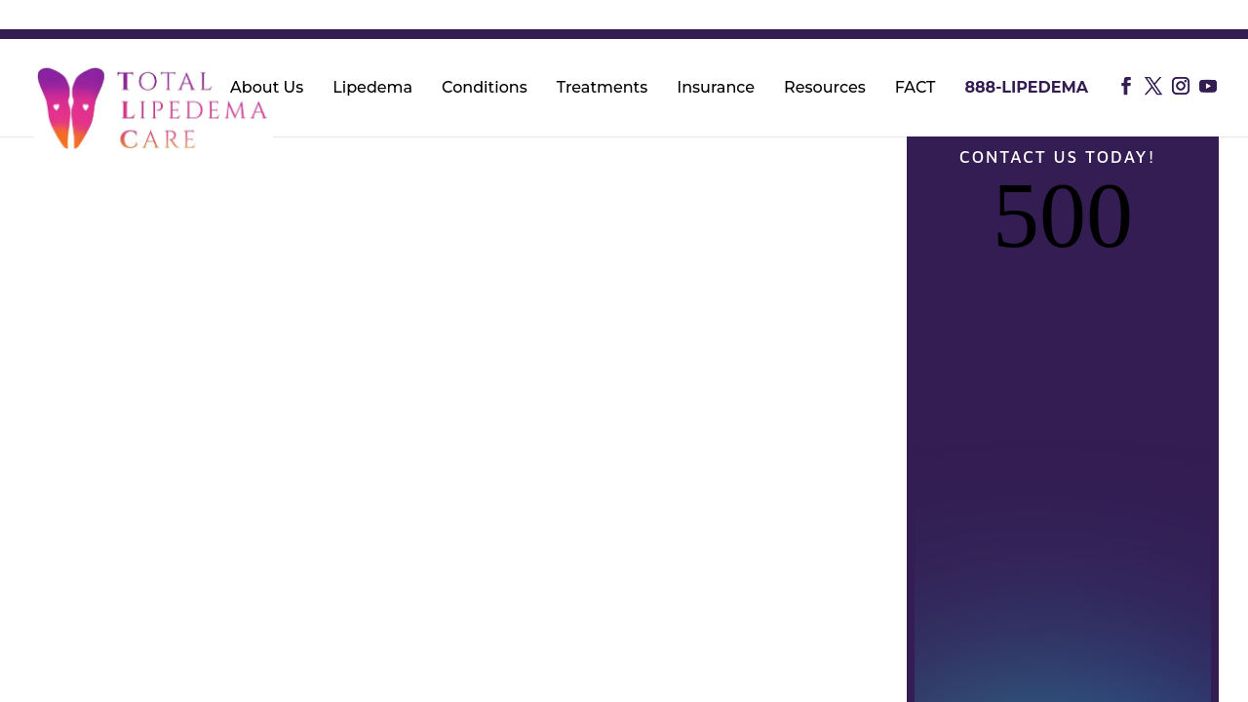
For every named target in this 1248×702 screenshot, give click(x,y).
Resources (825, 89)
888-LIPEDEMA (1026, 89)
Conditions (484, 89)
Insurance (716, 89)
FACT (915, 89)
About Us (266, 89)
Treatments (602, 89)
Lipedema (372, 89)
